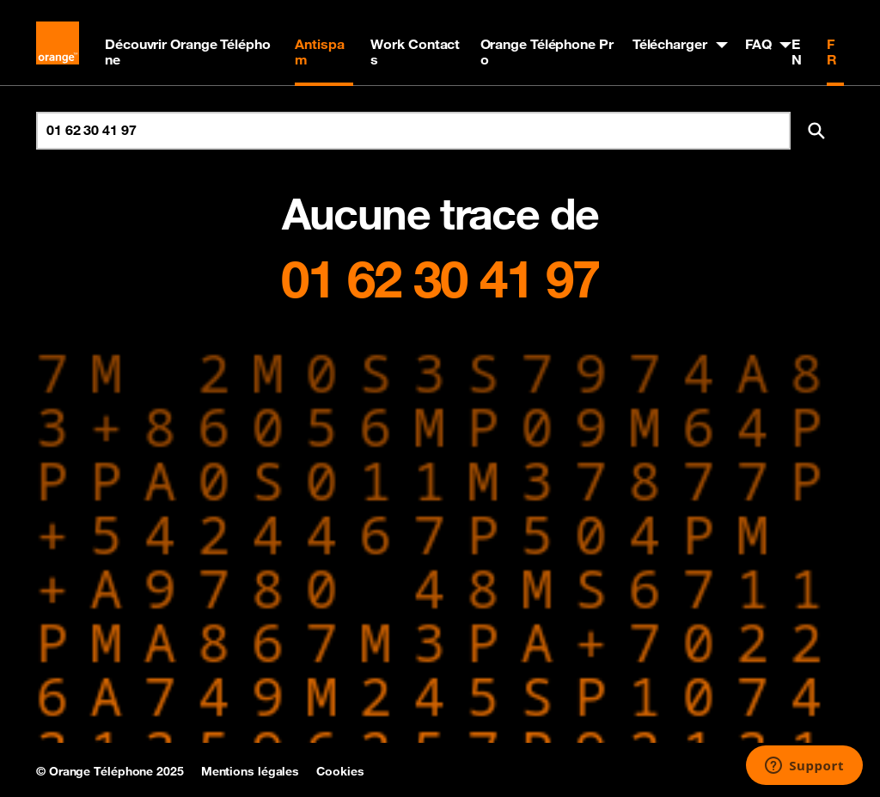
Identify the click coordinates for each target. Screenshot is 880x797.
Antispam (319, 51)
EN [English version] (796, 51)
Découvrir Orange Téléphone (188, 51)
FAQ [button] (758, 43)
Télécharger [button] (669, 43)
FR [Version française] (832, 51)
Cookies (340, 771)
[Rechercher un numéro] (413, 131)
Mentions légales (250, 771)
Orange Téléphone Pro (547, 51)
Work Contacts (415, 51)
